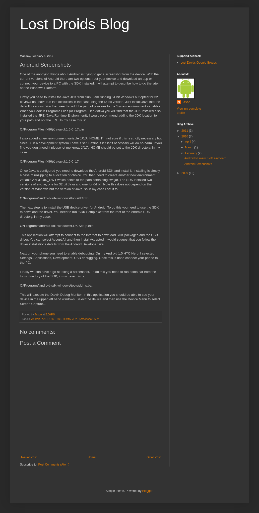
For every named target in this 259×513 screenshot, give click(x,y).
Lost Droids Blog (75, 24)
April (188, 141)
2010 (185, 136)
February (191, 153)
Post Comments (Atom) (53, 464)
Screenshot (86, 318)
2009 (185, 173)
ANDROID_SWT (52, 318)
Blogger (147, 491)
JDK (74, 318)
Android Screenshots (198, 164)
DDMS (67, 318)
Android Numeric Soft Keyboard (205, 158)
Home (92, 457)
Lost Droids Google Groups (199, 62)
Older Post (153, 457)
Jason (186, 102)
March (189, 147)
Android (35, 318)
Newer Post (29, 457)
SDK (96, 318)
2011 (185, 130)
